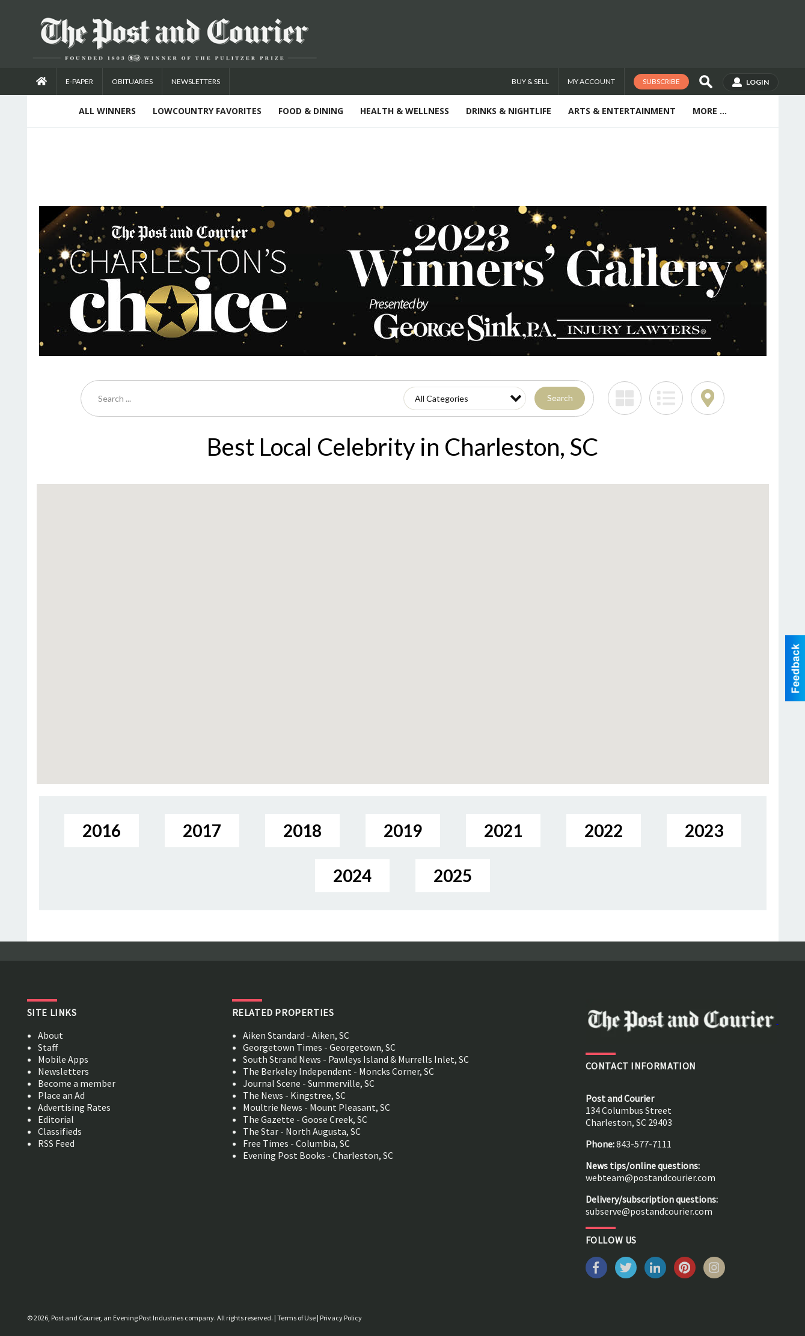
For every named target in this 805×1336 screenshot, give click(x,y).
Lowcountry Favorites (207, 110)
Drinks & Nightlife (508, 110)
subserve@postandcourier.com (649, 1211)
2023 (704, 830)
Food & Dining (310, 110)
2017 (202, 830)
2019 (403, 830)
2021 (503, 830)
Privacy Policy (341, 1317)
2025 (452, 875)
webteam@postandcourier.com (650, 1177)
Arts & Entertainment (622, 110)
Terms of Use (296, 1317)
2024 (352, 875)
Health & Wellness (404, 110)
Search (560, 398)
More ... (710, 110)
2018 (302, 830)
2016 (101, 830)
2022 (603, 830)
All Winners (107, 110)
